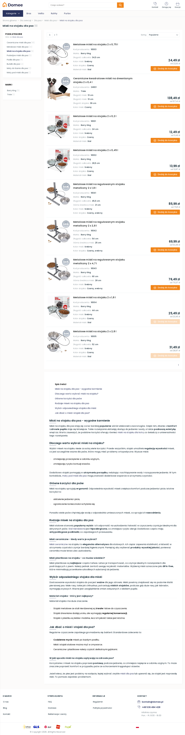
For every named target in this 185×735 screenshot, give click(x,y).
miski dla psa (127, 673)
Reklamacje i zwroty (57, 713)
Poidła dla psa (15, 59)
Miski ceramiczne (58, 544)
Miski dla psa (17, 37)
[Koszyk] (177, 5)
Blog (5, 707)
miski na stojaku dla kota (131, 432)
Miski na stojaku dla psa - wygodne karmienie (78, 388)
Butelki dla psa (15, 64)
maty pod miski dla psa (74, 475)
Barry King (13, 90)
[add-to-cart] (165, 68)
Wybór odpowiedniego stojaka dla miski (75, 408)
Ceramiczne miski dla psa (20, 42)
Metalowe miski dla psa (19, 47)
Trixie (10, 94)
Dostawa (52, 707)
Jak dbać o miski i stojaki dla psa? (72, 413)
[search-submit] (119, 5)
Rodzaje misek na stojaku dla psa (72, 403)
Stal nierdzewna (77, 528)
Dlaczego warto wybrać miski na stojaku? (76, 393)
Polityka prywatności (101, 707)
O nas (5, 701)
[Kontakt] (154, 5)
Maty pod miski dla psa (19, 72)
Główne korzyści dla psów (68, 398)
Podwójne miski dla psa (19, 55)
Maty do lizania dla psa (19, 68)
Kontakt (6, 713)
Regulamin (97, 701)
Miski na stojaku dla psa (20, 51)
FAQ (49, 701)
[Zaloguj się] (165, 5)
